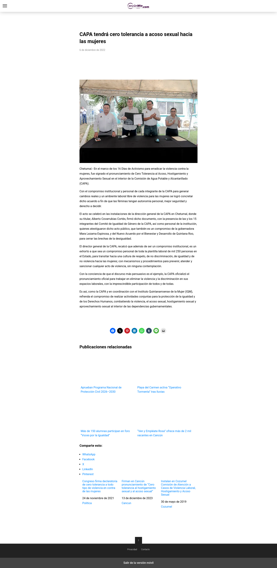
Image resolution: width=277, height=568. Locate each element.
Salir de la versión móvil (138, 562)
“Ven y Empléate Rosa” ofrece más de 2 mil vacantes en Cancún (164, 417)
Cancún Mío (139, 6)
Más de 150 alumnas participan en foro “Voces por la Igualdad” (108, 417)
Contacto (145, 549)
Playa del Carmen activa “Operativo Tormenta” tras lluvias (164, 373)
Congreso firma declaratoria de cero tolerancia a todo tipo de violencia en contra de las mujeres (99, 486)
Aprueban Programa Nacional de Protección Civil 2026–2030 (108, 373)
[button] (113, 331)
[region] (138, 20)
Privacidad (132, 549)
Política (87, 503)
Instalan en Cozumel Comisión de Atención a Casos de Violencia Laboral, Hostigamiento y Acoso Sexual (178, 488)
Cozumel (166, 506)
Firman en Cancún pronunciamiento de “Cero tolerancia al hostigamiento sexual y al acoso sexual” (139, 486)
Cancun (126, 503)
